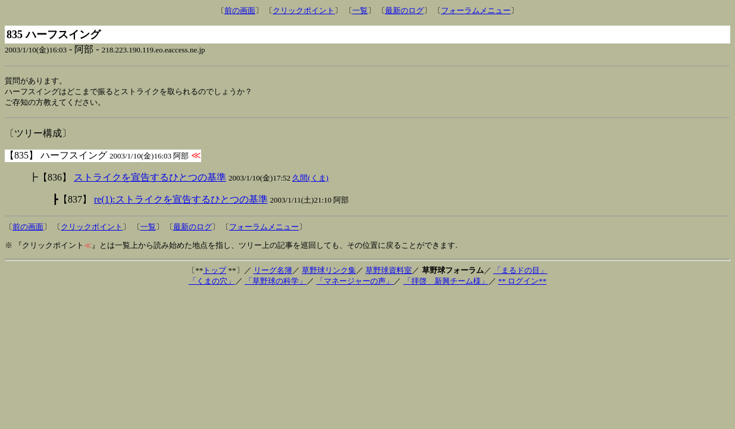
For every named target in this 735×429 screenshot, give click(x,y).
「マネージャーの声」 (354, 282)
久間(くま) (310, 179)
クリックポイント (303, 10)
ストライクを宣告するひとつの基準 (150, 179)
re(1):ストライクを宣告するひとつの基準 (181, 201)
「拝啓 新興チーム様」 (446, 282)
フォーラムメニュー (476, 10)
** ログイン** (522, 282)
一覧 (360, 10)
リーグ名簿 (273, 272)
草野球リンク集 (329, 272)
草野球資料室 (388, 272)
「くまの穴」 (212, 282)
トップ (214, 272)
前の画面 (239, 10)
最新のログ (404, 10)
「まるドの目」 (520, 272)
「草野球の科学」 (275, 282)
